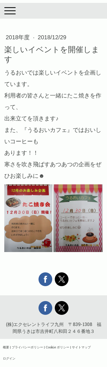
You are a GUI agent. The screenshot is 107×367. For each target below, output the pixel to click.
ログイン (9, 358)
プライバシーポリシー (27, 347)
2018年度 (18, 37)
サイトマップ (81, 347)
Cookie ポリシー (57, 347)
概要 (6, 347)
